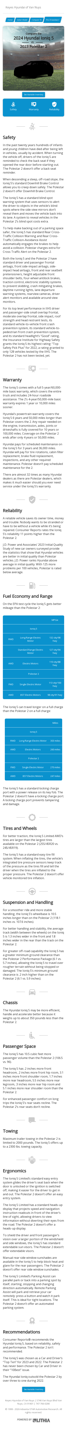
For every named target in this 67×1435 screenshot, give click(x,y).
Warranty (34, 106)
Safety (13, 106)
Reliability (54, 106)
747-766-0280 (43, 1403)
